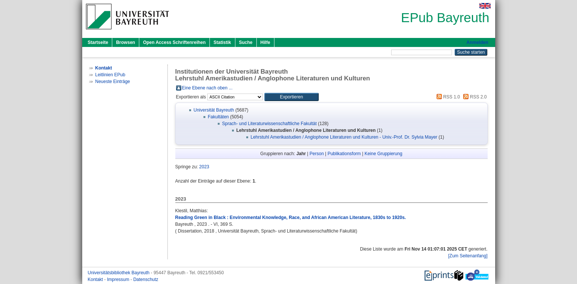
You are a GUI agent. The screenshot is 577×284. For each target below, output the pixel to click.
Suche (246, 42)
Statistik (222, 42)
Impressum (119, 279)
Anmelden (477, 42)
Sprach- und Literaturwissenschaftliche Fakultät (269, 123)
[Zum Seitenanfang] (468, 255)
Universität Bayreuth (214, 110)
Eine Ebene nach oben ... (207, 88)
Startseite (98, 42)
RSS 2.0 (474, 97)
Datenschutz (145, 279)
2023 (204, 166)
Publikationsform (344, 153)
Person (317, 153)
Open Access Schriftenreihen (174, 42)
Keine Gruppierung (383, 153)
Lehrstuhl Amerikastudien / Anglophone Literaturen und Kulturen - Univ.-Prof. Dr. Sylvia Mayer (344, 137)
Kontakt (96, 279)
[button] (291, 97)
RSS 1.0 (447, 97)
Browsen (125, 42)
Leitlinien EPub (110, 74)
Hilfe (265, 42)
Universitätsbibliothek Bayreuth (119, 272)
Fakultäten (218, 116)
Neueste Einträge (112, 81)
